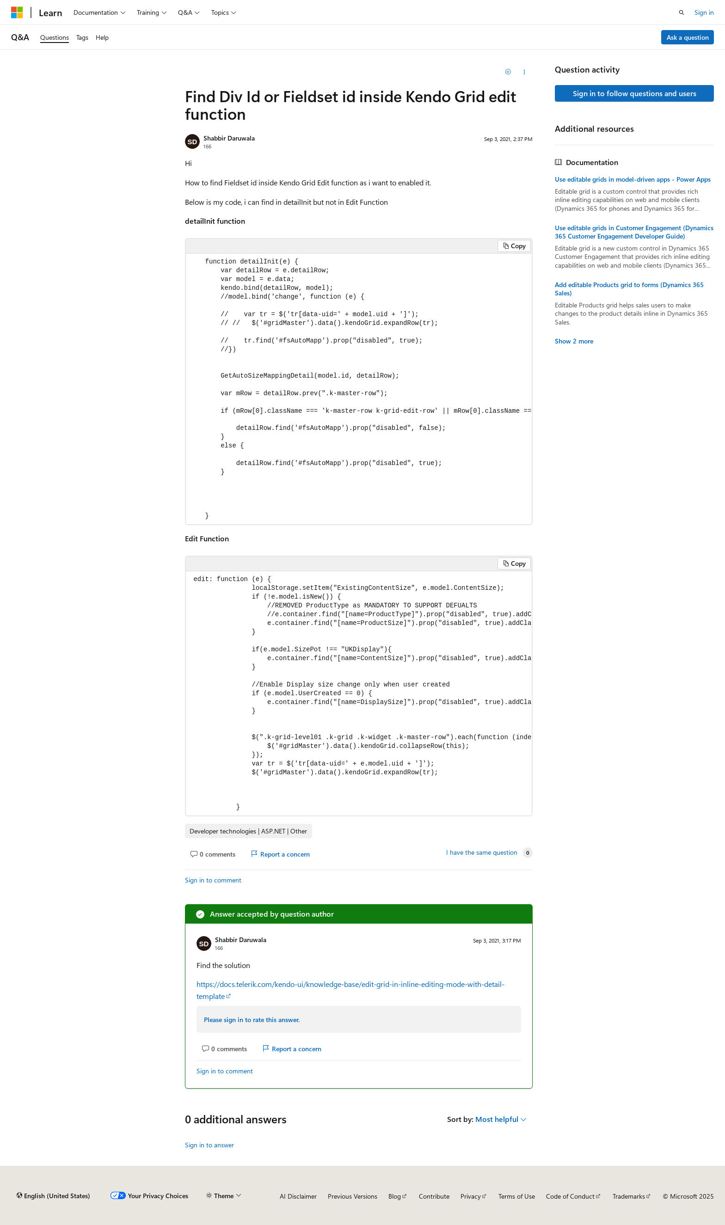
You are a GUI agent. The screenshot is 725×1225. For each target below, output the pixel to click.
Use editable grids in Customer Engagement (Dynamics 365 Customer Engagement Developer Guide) (634, 232)
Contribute (434, 1196)
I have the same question (481, 852)
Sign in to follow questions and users (634, 93)
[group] (359, 389)
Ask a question (688, 37)
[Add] (508, 72)
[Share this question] (524, 72)
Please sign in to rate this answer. (252, 1019)
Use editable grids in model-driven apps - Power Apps (633, 179)
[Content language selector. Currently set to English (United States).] (53, 1195)
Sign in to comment (213, 880)
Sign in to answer (209, 1144)
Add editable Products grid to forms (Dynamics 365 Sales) (629, 289)
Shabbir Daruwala (229, 138)
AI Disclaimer (298, 1196)
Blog (394, 1196)
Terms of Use (516, 1196)
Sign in (704, 12)
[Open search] (681, 12)
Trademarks (629, 1196)
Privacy (471, 1196)
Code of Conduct (570, 1196)
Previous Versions (352, 1196)
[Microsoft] (17, 12)
